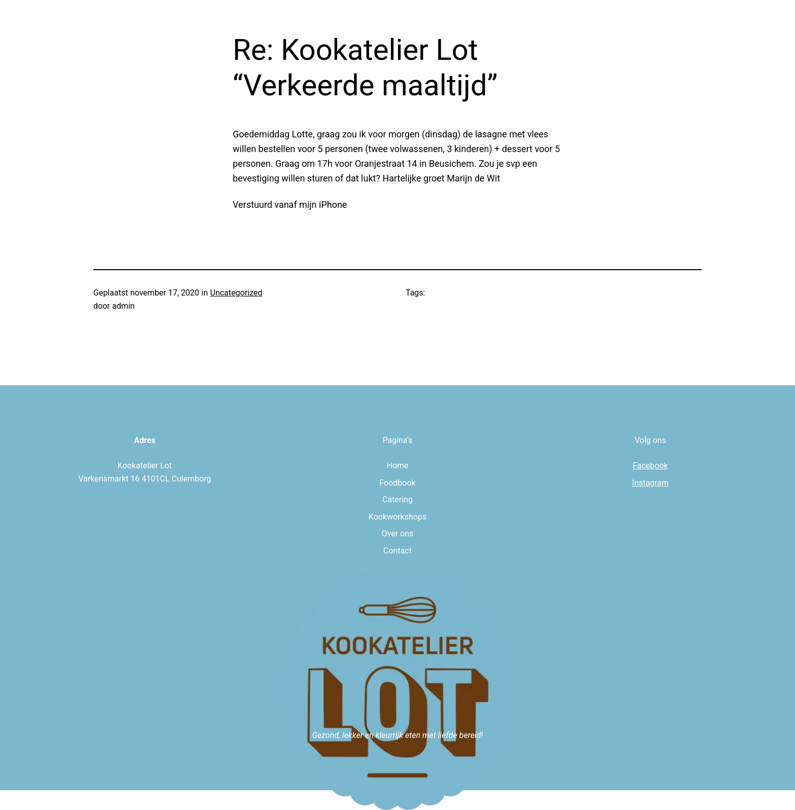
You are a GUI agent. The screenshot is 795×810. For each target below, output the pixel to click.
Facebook (650, 465)
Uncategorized (236, 293)
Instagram (650, 483)
